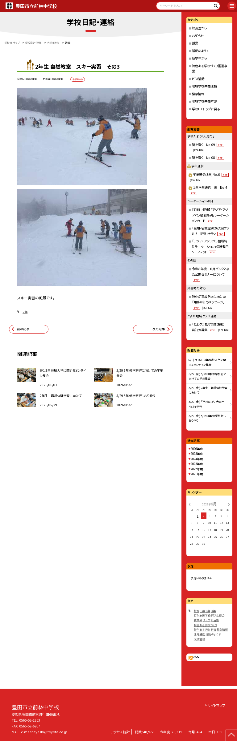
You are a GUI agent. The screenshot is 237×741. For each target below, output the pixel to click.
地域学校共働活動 (204, 86)
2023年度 (197, 464)
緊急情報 (198, 93)
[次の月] (229, 504)
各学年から (199, 58)
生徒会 (220, 615)
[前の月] (189, 504)
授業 (195, 43)
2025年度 (197, 453)
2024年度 (197, 459)
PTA (213, 615)
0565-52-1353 (29, 720)
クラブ (206, 620)
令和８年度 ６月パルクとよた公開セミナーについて (210, 274)
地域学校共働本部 (204, 101)
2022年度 (197, 469)
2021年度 (197, 474)
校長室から (199, 28)
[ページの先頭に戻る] (231, 735)
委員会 (198, 620)
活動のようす (200, 50)
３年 (213, 611)
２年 (25, 312)
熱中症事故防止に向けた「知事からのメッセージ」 (209, 302)
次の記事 (158, 329)
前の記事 (23, 329)
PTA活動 (198, 78)
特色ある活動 (202, 630)
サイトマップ (216, 705)
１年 (202, 611)
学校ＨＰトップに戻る (206, 109)
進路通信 (199, 634)
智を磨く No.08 (208, 157)
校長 (196, 611)
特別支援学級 (202, 615)
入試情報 (199, 639)
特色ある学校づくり (205, 625)
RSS (196, 657)
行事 (213, 630)
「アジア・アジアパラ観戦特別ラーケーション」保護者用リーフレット (210, 246)
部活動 (214, 620)
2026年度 (197, 449)
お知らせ (198, 35)
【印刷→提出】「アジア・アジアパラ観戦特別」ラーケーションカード (210, 215)
